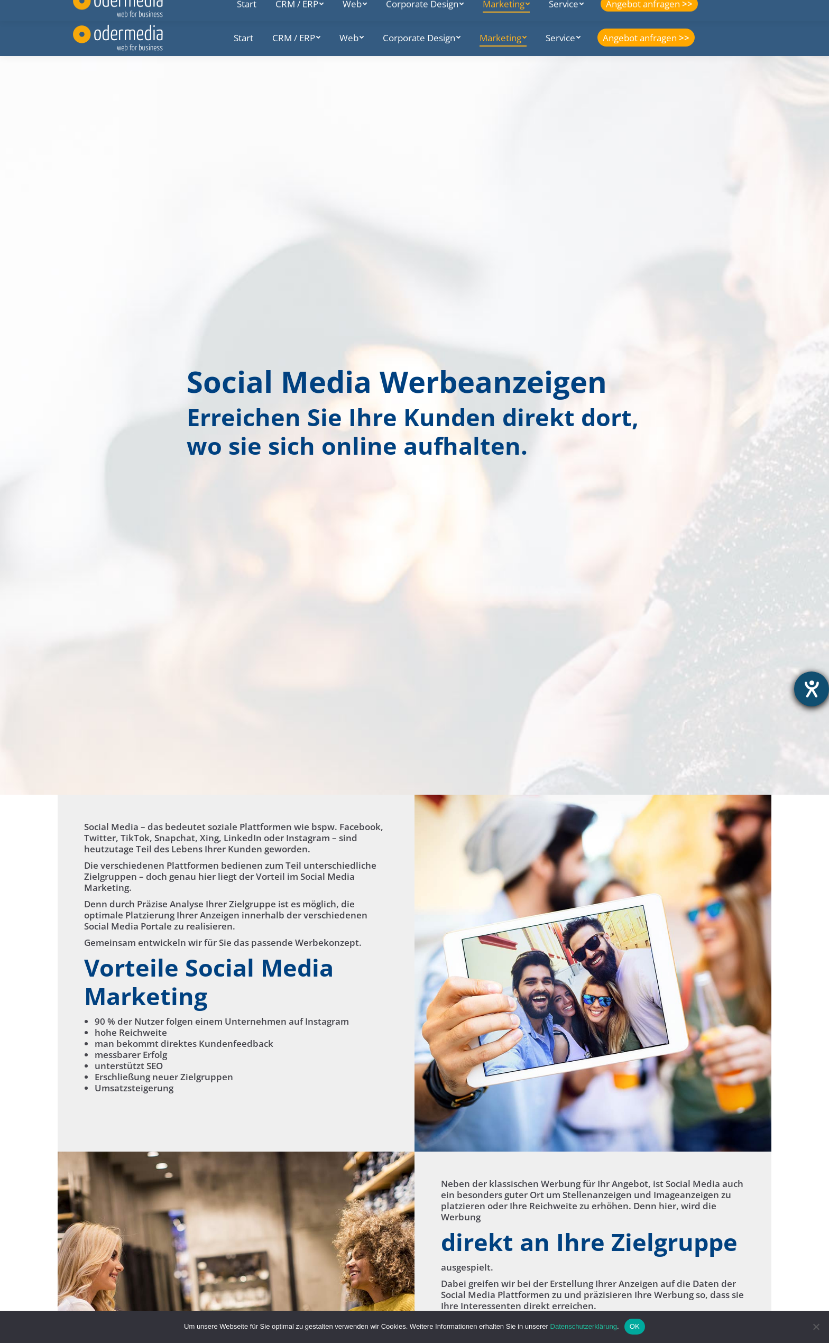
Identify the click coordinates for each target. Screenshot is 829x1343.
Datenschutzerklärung (583, 1326)
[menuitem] (243, 38)
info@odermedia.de (361, 9)
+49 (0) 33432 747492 (268, 9)
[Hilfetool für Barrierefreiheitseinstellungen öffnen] (811, 689)
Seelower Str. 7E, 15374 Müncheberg (145, 9)
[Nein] (815, 1326)
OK (635, 1326)
